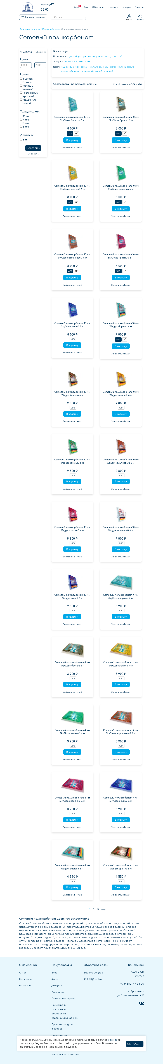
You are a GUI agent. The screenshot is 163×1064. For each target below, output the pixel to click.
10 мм (68, 61)
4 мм (74, 61)
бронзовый (81, 67)
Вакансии (139, 7)
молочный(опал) (70, 71)
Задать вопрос (93, 972)
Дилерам (126, 7)
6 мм (81, 61)
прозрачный (87, 71)
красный (129, 67)
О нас (22, 972)
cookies (112, 1040)
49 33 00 (132, 983)
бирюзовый (67, 67)
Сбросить (41, 52)
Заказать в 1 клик (72, 148)
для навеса (88, 56)
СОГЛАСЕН (135, 1044)
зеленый (103, 67)
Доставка (57, 992)
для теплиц (102, 56)
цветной (108, 71)
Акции (77, 7)
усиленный (116, 56)
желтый (93, 67)
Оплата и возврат (63, 998)
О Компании (98, 7)
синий (98, 71)
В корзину (72, 140)
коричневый (116, 67)
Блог (86, 7)
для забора (75, 56)
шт (70, 133)
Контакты (113, 7)
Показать (33, 148)
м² (76, 133)
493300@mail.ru (93, 979)
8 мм (87, 61)
